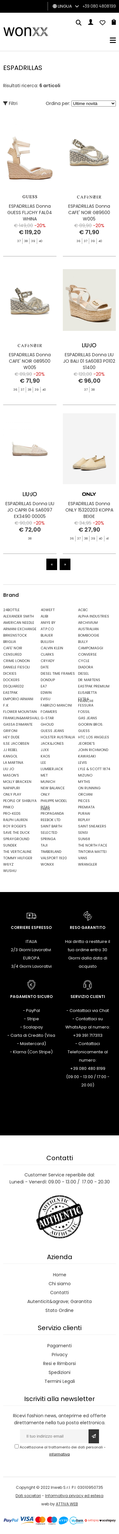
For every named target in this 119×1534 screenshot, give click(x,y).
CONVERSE (87, 654)
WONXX (47, 864)
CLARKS (47, 654)
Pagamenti (59, 1345)
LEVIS (82, 762)
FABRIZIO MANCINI (56, 705)
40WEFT (48, 609)
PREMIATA (86, 807)
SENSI (83, 832)
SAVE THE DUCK (16, 832)
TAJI (44, 845)
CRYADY (48, 660)
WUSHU (10, 870)
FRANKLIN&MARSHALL (20, 718)
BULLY (83, 641)
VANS (82, 858)
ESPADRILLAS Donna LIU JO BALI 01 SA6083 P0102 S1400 (89, 366)
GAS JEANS (87, 718)
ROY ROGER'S (14, 826)
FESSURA (85, 705)
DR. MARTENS (89, 679)
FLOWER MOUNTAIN (20, 711)
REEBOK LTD (50, 819)
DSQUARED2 (13, 686)
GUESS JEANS (52, 730)
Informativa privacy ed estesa (74, 1495)
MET (44, 775)
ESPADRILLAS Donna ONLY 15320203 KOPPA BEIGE (89, 527)
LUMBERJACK (52, 768)
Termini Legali (59, 1381)
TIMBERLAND (51, 851)
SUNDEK (10, 845)
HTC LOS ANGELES (93, 737)
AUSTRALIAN (88, 628)
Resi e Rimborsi (59, 1363)
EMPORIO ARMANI (18, 698)
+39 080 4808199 (99, 6)
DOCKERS (11, 679)
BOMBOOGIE (88, 635)
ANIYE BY (48, 622)
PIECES (84, 800)
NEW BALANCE (53, 788)
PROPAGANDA (52, 813)
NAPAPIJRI (11, 788)
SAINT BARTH (51, 826)
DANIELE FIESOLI (16, 667)
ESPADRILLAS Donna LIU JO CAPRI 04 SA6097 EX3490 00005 (29, 515)
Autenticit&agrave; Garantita (59, 1301)
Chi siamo (60, 1283)
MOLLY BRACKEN (17, 781)
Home (59, 1275)
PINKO (8, 807)
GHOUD (47, 724)
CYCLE (83, 660)
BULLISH (47, 641)
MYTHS (84, 781)
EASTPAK (10, 692)
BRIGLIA (9, 641)
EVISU (45, 698)
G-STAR (47, 718)
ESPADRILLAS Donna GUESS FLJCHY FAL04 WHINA (29, 212)
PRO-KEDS (12, 813)
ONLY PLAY (12, 794)
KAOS (45, 756)
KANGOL (10, 756)
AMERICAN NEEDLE (18, 622)
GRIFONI (10, 730)
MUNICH (48, 781)
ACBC (83, 609)
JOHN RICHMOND (93, 749)
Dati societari (28, 1495)
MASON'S (11, 775)
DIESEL (83, 673)
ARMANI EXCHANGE (19, 628)
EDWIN (46, 692)
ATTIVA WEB (67, 1504)
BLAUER (47, 635)
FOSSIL (84, 711)
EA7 (44, 686)
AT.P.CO (47, 628)
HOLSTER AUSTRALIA (58, 737)
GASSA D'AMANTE (18, 724)
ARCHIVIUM (88, 622)
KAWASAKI (87, 756)
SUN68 (84, 838)
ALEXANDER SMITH (18, 616)
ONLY (45, 794)
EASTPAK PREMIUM (93, 686)
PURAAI (84, 813)
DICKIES (10, 673)
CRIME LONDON (16, 660)
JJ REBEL (10, 749)
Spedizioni (59, 1372)
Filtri (10, 103)
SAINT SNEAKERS (92, 826)
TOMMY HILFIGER (17, 858)
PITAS (45, 807)
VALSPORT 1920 (54, 858)
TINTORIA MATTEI (92, 851)
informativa (59, 1454)
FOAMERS (49, 711)
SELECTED (49, 832)
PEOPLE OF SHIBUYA (19, 800)
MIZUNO (85, 775)
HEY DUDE (11, 737)
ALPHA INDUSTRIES (93, 616)
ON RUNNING (89, 788)
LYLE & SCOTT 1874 (94, 768)
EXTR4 (83, 698)
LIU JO (8, 768)
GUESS (84, 730)
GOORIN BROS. (90, 724)
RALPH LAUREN (15, 819)
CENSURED (12, 654)
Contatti (59, 1292)
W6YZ (8, 864)
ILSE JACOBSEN (16, 743)
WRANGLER (87, 864)
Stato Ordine (59, 1310)
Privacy (60, 1354)
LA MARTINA (13, 762)
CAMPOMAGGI (90, 648)
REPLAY (84, 819)
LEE (43, 762)
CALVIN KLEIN (52, 648)
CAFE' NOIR (12, 648)
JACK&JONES (52, 743)
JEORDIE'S (86, 743)
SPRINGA (48, 838)
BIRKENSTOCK (15, 635)
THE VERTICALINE (17, 851)
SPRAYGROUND (16, 838)
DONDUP (48, 679)
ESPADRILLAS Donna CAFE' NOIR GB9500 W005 (30, 366)
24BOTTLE (11, 609)
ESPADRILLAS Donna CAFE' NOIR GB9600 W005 (89, 212)
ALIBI (44, 616)
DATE (45, 667)
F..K (6, 705)
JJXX (45, 749)
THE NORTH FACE (92, 845)
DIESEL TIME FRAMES (58, 673)
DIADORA (85, 667)
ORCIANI (85, 794)
